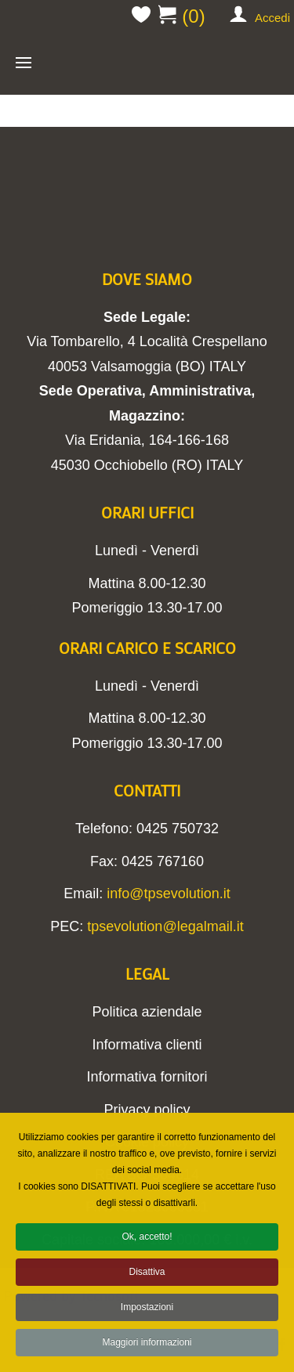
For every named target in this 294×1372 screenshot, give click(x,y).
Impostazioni (147, 1311)
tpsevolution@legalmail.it (165, 926)
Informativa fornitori (146, 1077)
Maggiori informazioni (146, 1346)
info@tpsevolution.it (168, 893)
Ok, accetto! (147, 1241)
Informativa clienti (146, 1044)
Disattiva (147, 1276)
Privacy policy (146, 1109)
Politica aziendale (146, 1012)
